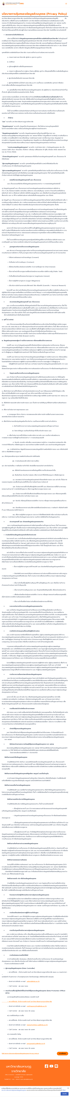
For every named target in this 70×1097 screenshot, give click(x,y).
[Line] (56, 1066)
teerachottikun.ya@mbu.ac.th (37, 1027)
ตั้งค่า (64, 1095)
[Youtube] (51, 1066)
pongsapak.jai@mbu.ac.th (36, 1046)
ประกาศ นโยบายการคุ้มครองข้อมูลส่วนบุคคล (14, 1095)
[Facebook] (46, 1066)
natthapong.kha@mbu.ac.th (37, 1008)
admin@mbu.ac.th (33, 983)
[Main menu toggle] (66, 5)
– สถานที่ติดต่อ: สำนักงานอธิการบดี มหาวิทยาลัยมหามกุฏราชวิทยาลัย (27, 1004)
